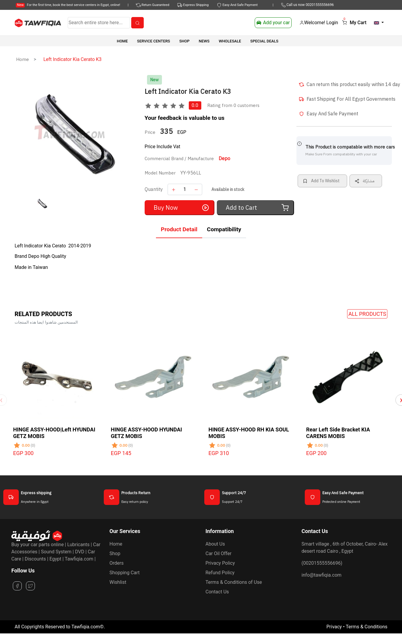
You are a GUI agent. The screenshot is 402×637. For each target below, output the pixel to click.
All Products (367, 314)
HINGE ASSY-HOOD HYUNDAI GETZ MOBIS (146, 432)
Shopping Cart (124, 572)
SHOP (184, 41)
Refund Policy (219, 572)
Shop (114, 553)
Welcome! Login (318, 22)
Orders (116, 563)
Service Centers (153, 41)
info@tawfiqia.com (321, 575)
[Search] (99, 22)
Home (122, 41)
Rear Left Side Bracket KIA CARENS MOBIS (338, 432)
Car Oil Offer (218, 553)
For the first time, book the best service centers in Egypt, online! (68, 5)
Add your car (273, 22)
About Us (215, 544)
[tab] (179, 230)
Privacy (334, 627)
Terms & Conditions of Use (233, 582)
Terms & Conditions (367, 627)
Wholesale (230, 41)
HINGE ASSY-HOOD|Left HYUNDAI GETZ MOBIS (54, 432)
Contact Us (217, 592)
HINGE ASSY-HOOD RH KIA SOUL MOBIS (248, 432)
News (204, 41)
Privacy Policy (220, 563)
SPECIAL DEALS (264, 41)
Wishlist (117, 582)
